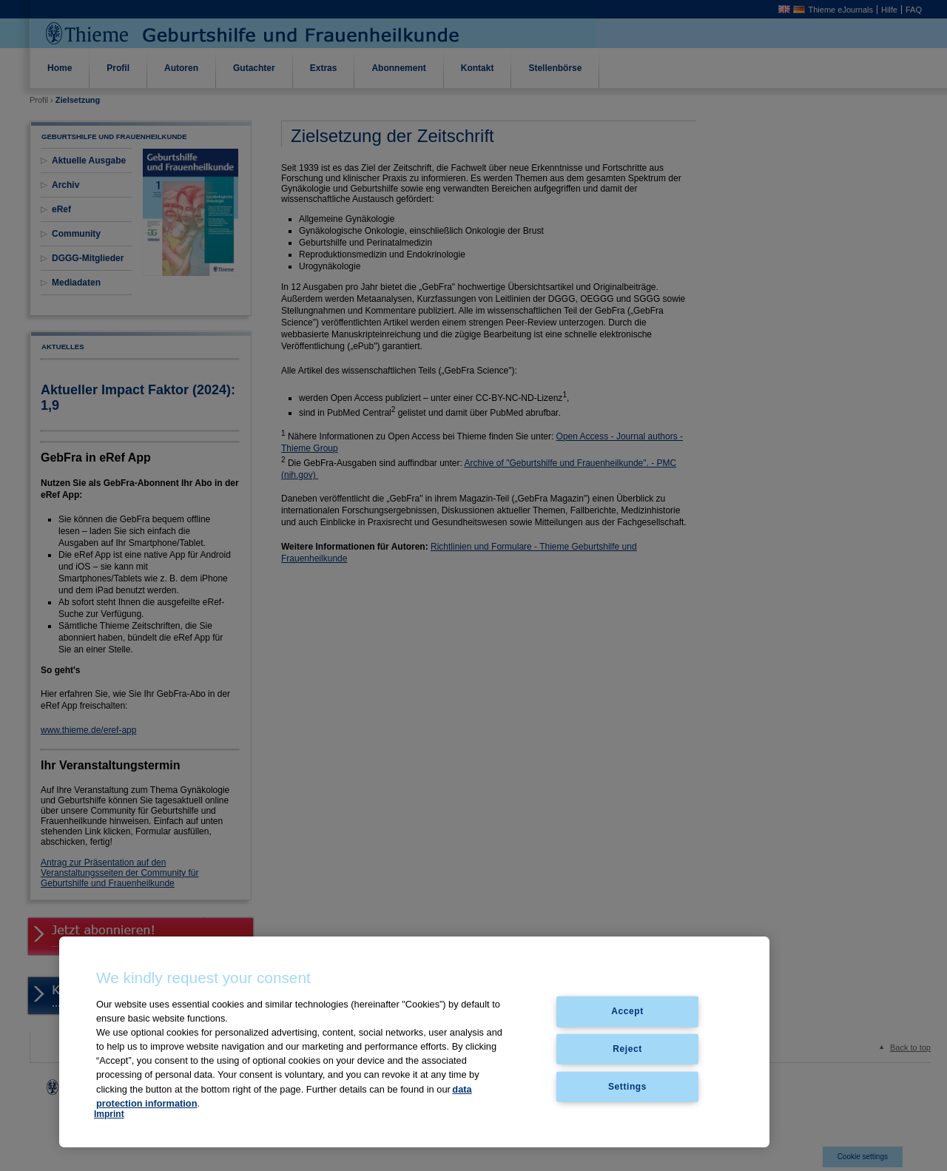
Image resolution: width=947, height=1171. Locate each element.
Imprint (109, 1114)
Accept (627, 1011)
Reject (627, 1049)
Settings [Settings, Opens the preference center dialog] (627, 1086)
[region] (414, 1042)
